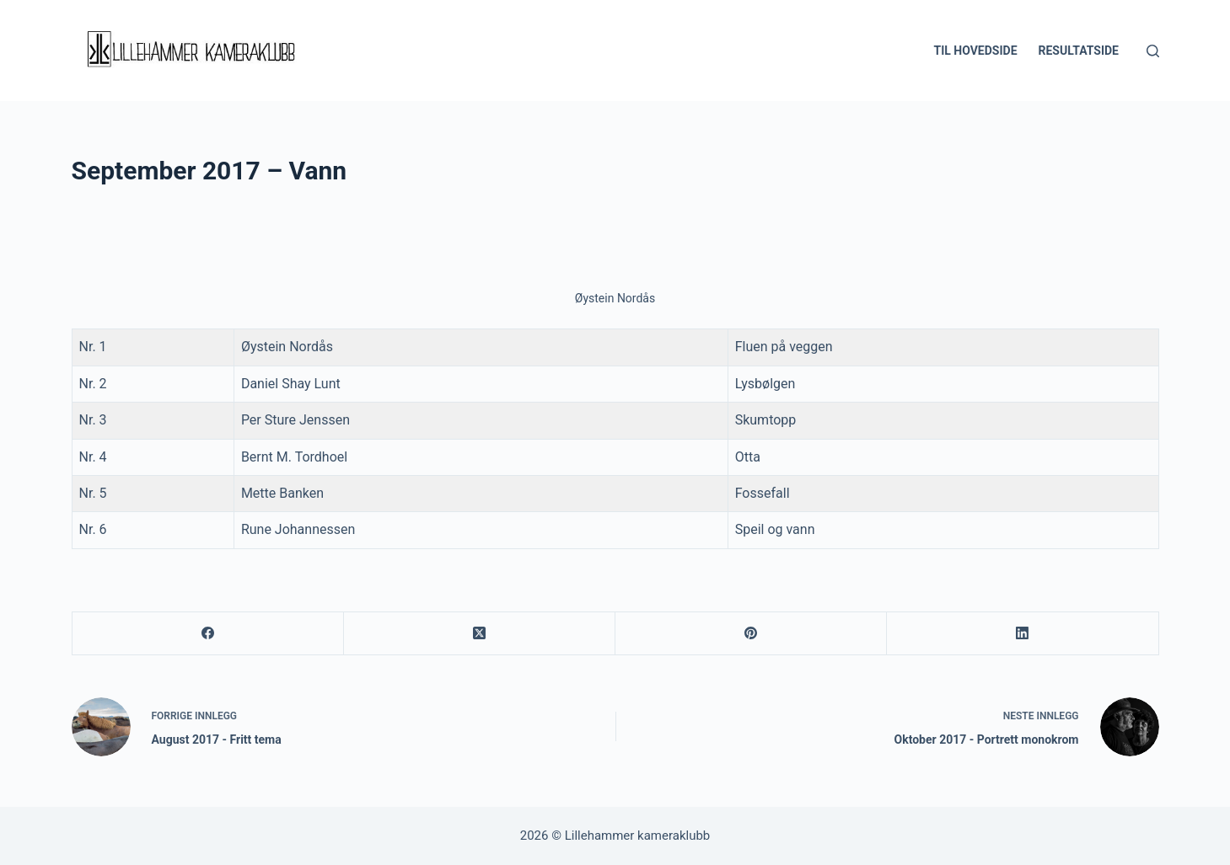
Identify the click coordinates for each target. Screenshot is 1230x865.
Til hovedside (975, 50)
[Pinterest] (751, 633)
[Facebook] (208, 633)
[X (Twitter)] (479, 633)
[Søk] (1153, 51)
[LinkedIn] (1022, 633)
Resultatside (1079, 50)
